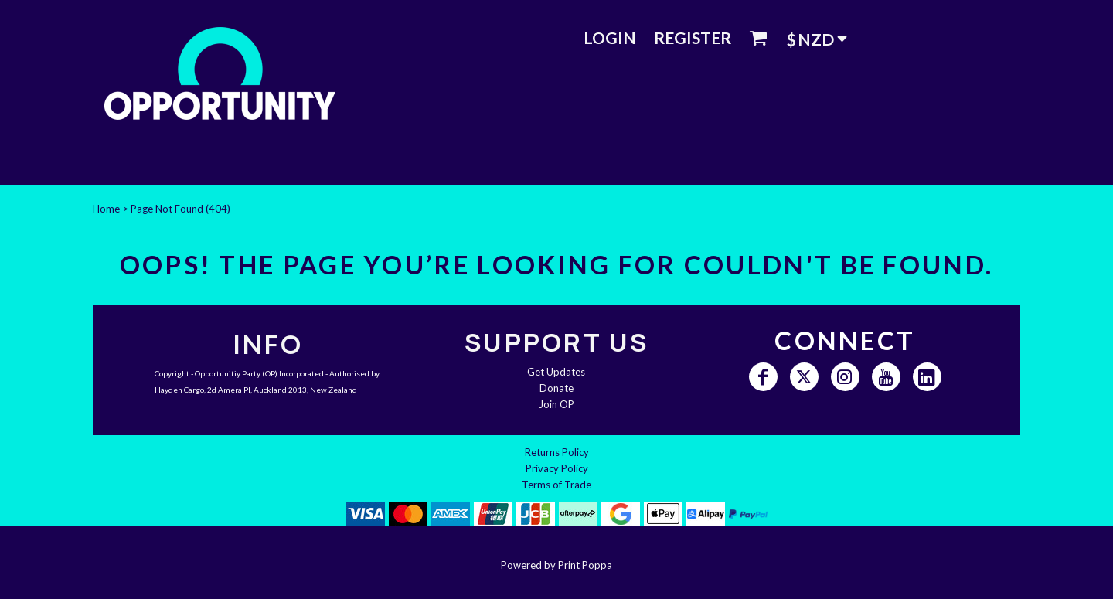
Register (692, 37)
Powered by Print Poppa (556, 565)
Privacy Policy (557, 468)
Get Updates (556, 372)
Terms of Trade (556, 484)
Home (106, 209)
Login (610, 37)
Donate (556, 388)
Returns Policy (557, 452)
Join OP (556, 404)
